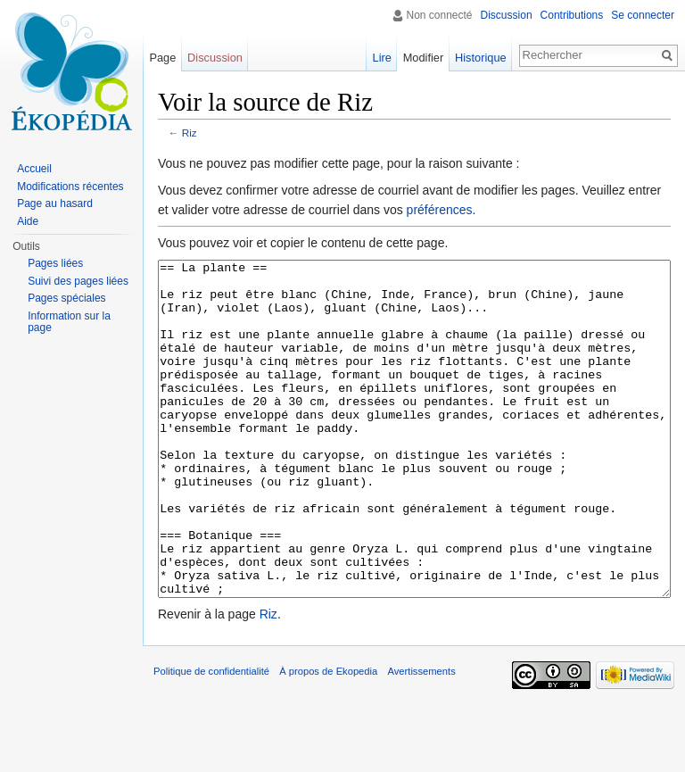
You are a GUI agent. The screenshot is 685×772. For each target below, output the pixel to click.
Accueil (34, 168)
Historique (481, 57)
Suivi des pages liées (78, 281)
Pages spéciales (66, 298)
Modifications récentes (70, 186)
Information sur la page (69, 322)
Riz (189, 132)
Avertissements (421, 738)
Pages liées (55, 263)
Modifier (423, 57)
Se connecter (642, 15)
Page (162, 57)
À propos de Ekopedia (328, 738)
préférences (440, 210)
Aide (27, 221)
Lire (382, 57)
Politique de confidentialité (211, 738)
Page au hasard (55, 203)
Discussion (506, 15)
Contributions (572, 15)
